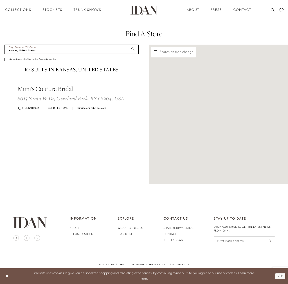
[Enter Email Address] (244, 241)
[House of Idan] (144, 9)
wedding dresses (130, 228)
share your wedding (179, 228)
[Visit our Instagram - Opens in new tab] (16, 238)
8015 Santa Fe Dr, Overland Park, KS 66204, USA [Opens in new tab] (71, 98)
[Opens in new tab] (57, 108)
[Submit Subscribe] (270, 241)
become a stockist (83, 234)
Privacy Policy (158, 265)
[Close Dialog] (7, 276)
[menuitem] (52, 10)
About (74, 228)
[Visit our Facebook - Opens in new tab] (27, 238)
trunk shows (173, 240)
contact (170, 234)
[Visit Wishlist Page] (281, 10)
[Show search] (273, 10)
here (143, 279)
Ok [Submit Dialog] (280, 276)
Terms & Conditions (131, 265)
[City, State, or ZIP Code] (71, 49)
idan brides (126, 234)
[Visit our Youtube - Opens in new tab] (37, 238)
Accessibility (180, 265)
